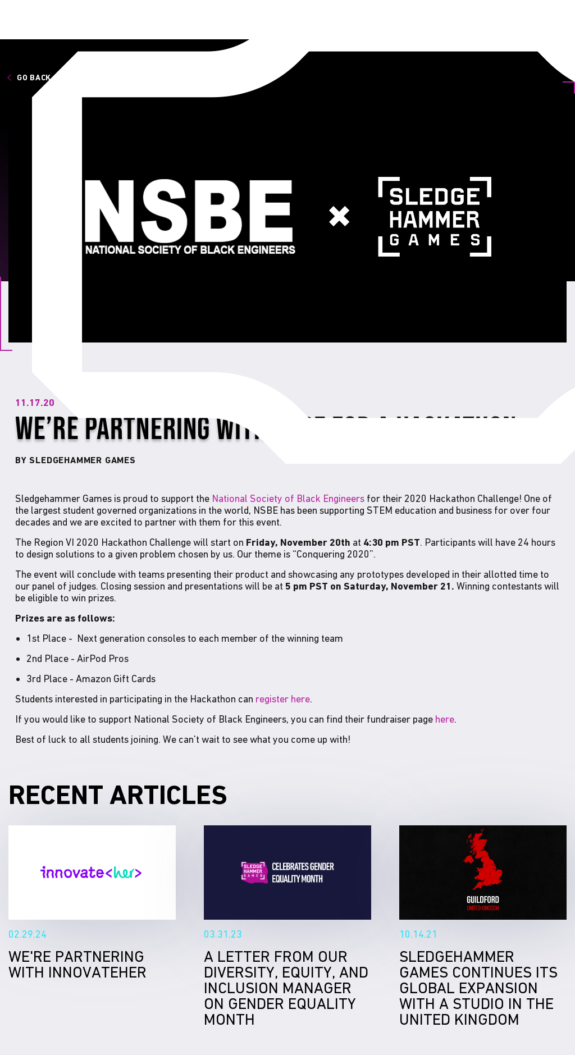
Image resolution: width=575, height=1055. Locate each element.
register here (282, 699)
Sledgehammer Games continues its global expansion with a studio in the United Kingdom (483, 872)
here (444, 719)
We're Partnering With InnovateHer (92, 872)
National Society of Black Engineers (288, 498)
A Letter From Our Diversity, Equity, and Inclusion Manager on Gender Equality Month (287, 872)
